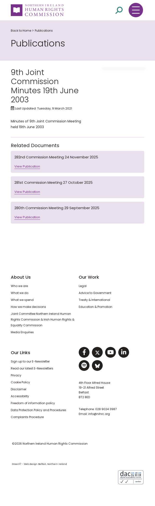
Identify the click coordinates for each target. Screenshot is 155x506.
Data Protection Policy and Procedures (38, 410)
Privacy (16, 375)
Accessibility (20, 396)
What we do (19, 293)
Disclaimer (18, 389)
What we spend (22, 300)
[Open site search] (119, 10)
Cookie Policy (20, 382)
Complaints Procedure (27, 417)
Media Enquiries (22, 332)
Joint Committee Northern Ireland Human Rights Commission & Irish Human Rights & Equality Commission (42, 319)
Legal (83, 286)
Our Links (20, 353)
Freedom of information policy (33, 403)
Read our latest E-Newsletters (32, 368)
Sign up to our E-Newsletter (30, 361)
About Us (21, 277)
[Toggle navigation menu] (135, 10)
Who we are (19, 286)
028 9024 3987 (106, 409)
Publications (44, 31)
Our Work (89, 277)
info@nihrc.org (99, 414)
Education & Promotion (95, 307)
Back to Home (21, 31)
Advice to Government (95, 293)
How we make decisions (28, 307)
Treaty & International (94, 300)
